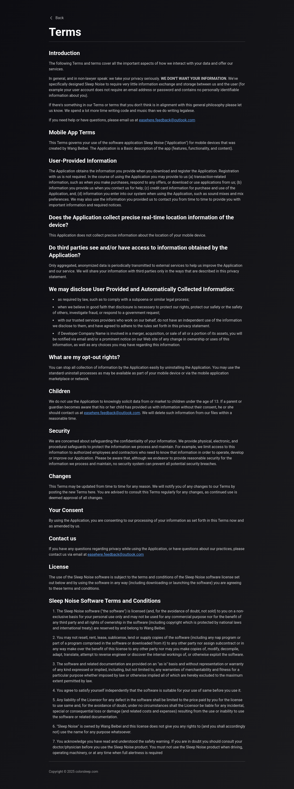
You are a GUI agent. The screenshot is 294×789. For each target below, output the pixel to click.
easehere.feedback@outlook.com (167, 120)
